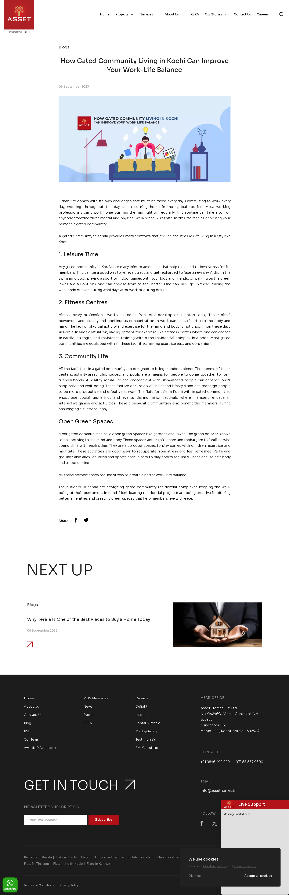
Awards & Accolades (40, 748)
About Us (172, 14)
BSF (27, 731)
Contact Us (242, 14)
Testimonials (146, 739)
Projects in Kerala (38, 857)
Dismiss (194, 876)
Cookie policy (214, 866)
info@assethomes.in (218, 790)
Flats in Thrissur (36, 864)
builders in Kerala (82, 487)
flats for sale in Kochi (164, 391)
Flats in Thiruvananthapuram (104, 857)
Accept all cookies (258, 876)
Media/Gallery (147, 731)
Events (88, 715)
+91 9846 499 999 (215, 762)
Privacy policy (245, 866)
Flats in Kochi (66, 857)
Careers (263, 14)
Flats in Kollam (141, 857)
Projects (122, 14)
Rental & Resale (148, 723)
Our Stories (213, 14)
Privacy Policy (69, 885)
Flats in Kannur (98, 864)
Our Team (31, 739)
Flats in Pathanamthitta (175, 857)
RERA (195, 14)
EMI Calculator (147, 748)
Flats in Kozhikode (68, 864)
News (88, 706)
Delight (142, 706)
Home (104, 14)
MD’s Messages (95, 698)
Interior (142, 715)
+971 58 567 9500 (248, 762)
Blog (27, 723)
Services (146, 14)
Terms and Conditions (39, 885)
